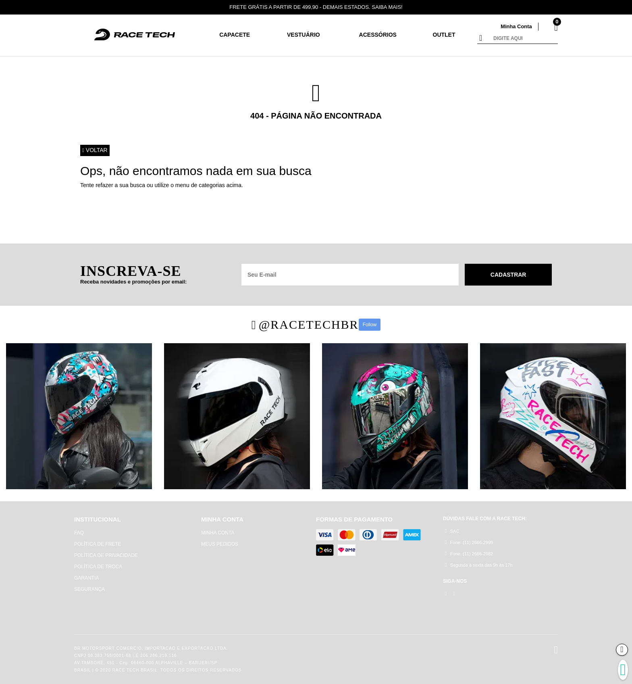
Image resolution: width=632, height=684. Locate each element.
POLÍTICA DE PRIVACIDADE (106, 555)
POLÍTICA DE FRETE (97, 544)
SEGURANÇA (89, 589)
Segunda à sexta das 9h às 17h (479, 565)
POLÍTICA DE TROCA (98, 566)
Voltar (95, 150)
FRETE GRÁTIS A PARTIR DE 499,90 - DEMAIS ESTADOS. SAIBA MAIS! (316, 7)
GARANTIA (86, 578)
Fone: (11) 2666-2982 (469, 554)
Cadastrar (508, 274)
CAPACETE (234, 34)
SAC (452, 531)
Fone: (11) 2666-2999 (469, 542)
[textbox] (523, 39)
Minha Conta (516, 26)
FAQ (79, 533)
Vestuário (303, 34)
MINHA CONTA (217, 533)
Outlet (444, 34)
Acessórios (378, 34)
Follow (370, 324)
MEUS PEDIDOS (219, 544)
